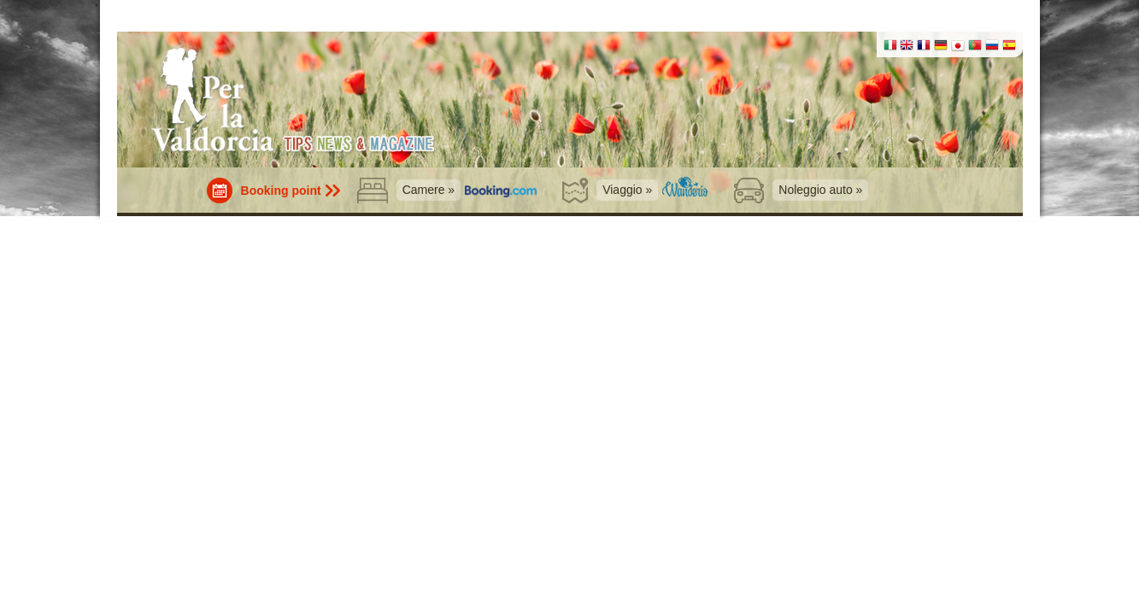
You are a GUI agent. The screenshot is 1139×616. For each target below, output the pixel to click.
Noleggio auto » (820, 190)
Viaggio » (627, 190)
